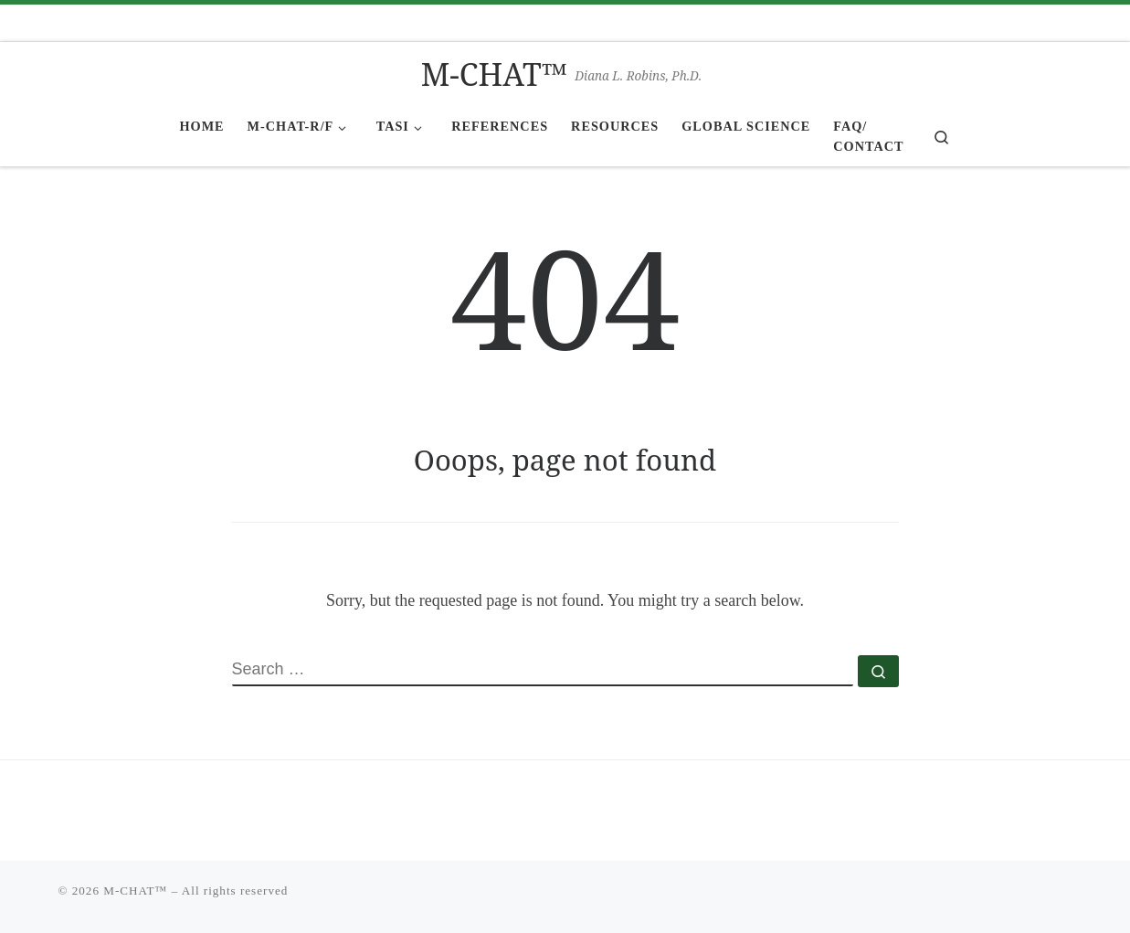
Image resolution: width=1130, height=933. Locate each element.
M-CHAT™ (135, 890)
